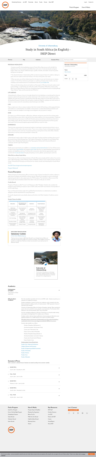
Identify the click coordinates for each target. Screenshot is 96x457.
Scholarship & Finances (13, 414)
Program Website (13, 168)
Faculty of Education (25, 357)
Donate (45, 2)
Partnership (30, 2)
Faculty (40, 2)
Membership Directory (16, 2)
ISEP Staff (50, 409)
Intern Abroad (11, 421)
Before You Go (31, 414)
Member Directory (52, 412)
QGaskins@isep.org (22, 235)
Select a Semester (68, 71)
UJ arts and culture (19, 152)
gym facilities (20, 149)
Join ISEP (25, 2)
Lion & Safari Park (44, 82)
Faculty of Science (25, 352)
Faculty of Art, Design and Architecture (29, 344)
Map (24, 59)
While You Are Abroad (33, 416)
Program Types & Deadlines (34, 409)
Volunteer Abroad (12, 419)
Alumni (36, 2)
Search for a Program (12, 409)
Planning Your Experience (33, 412)
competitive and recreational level (39, 147)
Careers (49, 419)
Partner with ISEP (52, 416)
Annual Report (51, 421)
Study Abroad (11, 416)
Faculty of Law (24, 354)
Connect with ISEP (73, 410)
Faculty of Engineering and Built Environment (31, 348)
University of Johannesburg (48, 46)
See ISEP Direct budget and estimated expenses (20, 165)
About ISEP (51, 2)
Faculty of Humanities (26, 350)
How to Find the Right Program (15, 412)
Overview (10, 59)
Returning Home (31, 421)
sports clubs (33, 149)
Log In (85, 2)
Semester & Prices (55, 59)
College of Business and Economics (28, 346)
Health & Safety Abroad (33, 419)
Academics (38, 59)
